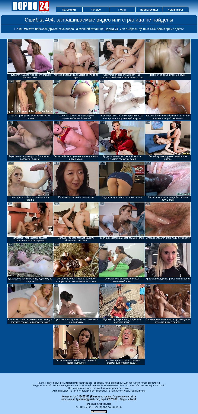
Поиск (122, 9)
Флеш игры (175, 9)
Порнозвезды (149, 9)
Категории (69, 9)
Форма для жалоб (98, 403)
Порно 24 (111, 29)
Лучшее (96, 9)
